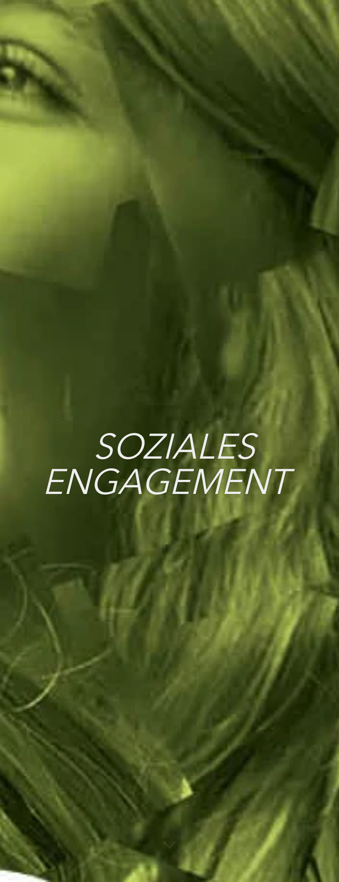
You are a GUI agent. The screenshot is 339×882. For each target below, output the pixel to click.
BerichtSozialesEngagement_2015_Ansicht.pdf (98, 498)
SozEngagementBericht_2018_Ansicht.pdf (92, 365)
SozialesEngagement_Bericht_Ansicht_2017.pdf (101, 409)
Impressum (279, 741)
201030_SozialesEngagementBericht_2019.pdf (97, 266)
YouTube (115, 748)
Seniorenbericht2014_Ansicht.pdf (78, 543)
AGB (265, 754)
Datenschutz (281, 729)
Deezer (191, 728)
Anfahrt (271, 704)
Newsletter (278, 778)
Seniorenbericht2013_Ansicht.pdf (77, 588)
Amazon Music (193, 774)
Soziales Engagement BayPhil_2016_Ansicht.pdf (100, 454)
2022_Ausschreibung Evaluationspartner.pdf (95, 320)
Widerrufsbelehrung (284, 766)
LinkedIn (113, 768)
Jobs (266, 717)
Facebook (117, 728)
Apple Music (201, 748)
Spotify (191, 709)
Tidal (187, 801)
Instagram (118, 709)
